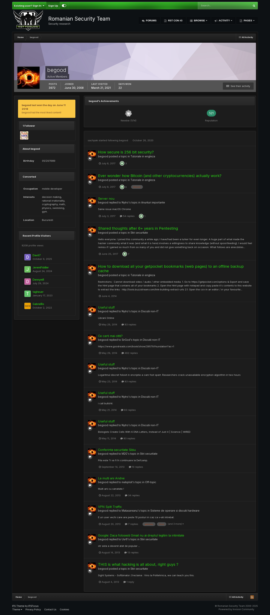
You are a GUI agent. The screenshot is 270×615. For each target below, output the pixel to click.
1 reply (128, 581)
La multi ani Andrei (111, 478)
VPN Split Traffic (110, 507)
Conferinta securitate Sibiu (117, 450)
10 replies (136, 466)
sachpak (93, 140)
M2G (124, 453)
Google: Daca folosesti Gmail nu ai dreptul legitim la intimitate (141, 535)
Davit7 (37, 255)
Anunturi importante (153, 202)
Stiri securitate (139, 232)
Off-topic (150, 482)
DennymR (38, 279)
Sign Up (53, 5)
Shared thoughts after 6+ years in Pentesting (138, 228)
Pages (248, 20)
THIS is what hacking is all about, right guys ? (138, 564)
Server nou (106, 198)
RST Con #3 (174, 20)
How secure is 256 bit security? (126, 152)
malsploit (127, 482)
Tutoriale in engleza (142, 156)
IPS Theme (18, 606)
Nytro (125, 202)
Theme (17, 609)
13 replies (131, 552)
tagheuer (38, 291)
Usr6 (125, 539)
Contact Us (50, 609)
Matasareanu (130, 510)
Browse (199, 20)
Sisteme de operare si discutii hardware (175, 510)
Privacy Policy (33, 609)
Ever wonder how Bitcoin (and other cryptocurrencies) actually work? (159, 175)
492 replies (130, 352)
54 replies (127, 215)
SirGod (126, 339)
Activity (224, 20)
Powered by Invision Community (236, 609)
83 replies (129, 324)
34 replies (132, 495)
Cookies (64, 609)
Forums (151, 20)
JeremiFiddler (41, 267)
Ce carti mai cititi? (110, 336)
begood (123, 140)
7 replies (131, 523)
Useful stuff (106, 307)
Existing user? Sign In (29, 5)
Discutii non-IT (150, 311)
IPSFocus (33, 606)
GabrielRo (38, 304)
